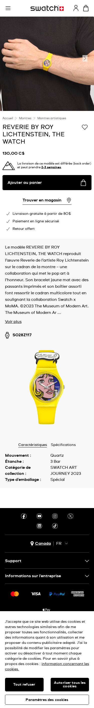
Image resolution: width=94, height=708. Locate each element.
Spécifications (63, 445)
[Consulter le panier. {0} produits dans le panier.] (86, 8)
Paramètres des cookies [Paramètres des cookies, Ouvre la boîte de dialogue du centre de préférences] (47, 700)
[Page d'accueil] (47, 8)
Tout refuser (24, 684)
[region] (47, 659)
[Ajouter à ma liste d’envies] (85, 127)
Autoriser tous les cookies (70, 684)
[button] (8, 8)
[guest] (76, 8)
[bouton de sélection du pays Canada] (40, 543)
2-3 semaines (51, 167)
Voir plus (13, 322)
